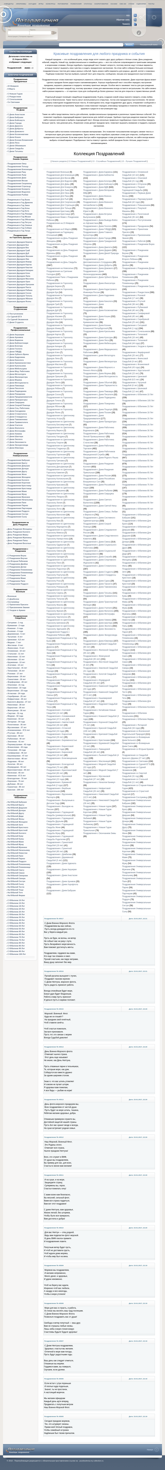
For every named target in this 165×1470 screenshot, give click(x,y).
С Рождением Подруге (18, 584)
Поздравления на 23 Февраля (60, 223)
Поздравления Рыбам (18, 195)
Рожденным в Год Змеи (19, 205)
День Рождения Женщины (20, 529)
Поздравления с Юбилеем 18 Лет (137, 412)
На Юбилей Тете (15, 893)
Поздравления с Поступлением (136, 220)
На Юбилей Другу (16, 813)
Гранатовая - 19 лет (17, 679)
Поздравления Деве (17, 178)
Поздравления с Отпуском (134, 184)
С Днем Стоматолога (17, 414)
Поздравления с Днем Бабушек (61, 890)
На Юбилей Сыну (16, 884)
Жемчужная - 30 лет (17, 710)
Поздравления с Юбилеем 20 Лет (137, 418)
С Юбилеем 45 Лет (16, 923)
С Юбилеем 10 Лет (16, 900)
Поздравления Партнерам (20, 508)
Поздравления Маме (17, 491)
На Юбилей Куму (15, 836)
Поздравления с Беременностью (61, 740)
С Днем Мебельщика (17, 369)
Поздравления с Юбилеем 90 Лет (137, 503)
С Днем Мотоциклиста (18, 383)
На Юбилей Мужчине (17, 847)
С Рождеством (14, 97)
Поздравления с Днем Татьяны (97, 593)
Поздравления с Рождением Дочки (138, 268)
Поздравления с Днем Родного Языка (100, 457)
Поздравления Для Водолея (59, 181)
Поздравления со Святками (135, 761)
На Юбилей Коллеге (17, 833)
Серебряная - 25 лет (17, 696)
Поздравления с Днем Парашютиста (100, 385)
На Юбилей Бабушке (17, 802)
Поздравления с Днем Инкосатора (99, 283)
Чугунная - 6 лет (15, 637)
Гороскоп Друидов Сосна (19, 293)
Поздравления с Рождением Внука (138, 244)
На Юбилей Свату (16, 870)
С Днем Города (15, 123)
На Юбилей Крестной (17, 830)
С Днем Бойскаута (16, 120)
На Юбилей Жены (16, 819)
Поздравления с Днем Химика (97, 620)
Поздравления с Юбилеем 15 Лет (137, 406)
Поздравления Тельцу (18, 166)
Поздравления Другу (17, 471)
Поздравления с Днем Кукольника (99, 331)
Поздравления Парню (18, 505)
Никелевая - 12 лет (16, 657)
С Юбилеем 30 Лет (16, 914)
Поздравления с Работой (133, 241)
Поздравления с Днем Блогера (97, 181)
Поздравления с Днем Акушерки (61, 869)
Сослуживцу (13, 602)
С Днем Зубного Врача (18, 354)
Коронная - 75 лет (16, 781)
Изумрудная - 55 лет (17, 767)
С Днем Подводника (17, 391)
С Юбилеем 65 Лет (16, 934)
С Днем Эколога (15, 439)
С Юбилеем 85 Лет (16, 946)
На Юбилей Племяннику (19, 864)
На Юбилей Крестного (18, 827)
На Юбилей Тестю (16, 887)
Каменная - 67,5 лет (17, 776)
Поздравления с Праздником (135, 226)
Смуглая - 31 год (15, 713)
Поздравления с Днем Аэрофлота (62, 884)
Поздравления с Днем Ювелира (98, 641)
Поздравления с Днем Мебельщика (99, 343)
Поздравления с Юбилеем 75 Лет (137, 485)
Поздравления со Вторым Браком (137, 749)
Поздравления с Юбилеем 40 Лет (137, 442)
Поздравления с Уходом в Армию (137, 346)
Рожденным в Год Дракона (20, 202)
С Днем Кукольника (17, 366)
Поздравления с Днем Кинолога (98, 301)
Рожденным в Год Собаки (20, 228)
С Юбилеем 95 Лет (16, 951)
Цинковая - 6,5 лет (16, 640)
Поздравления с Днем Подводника (99, 397)
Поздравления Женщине (19, 477)
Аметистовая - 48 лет (17, 759)
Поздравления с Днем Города (97, 238)
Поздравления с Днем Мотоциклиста (100, 376)
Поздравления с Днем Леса (96, 340)
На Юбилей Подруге (17, 861)
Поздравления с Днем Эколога (97, 626)
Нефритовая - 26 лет (17, 699)
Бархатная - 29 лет (16, 708)
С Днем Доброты (15, 129)
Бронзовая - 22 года (17, 688)
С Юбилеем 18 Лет (16, 906)
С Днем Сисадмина (16, 411)
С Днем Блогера (15, 346)
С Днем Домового (16, 131)
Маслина (21, 279)
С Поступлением (15, 314)
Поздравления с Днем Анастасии (61, 875)
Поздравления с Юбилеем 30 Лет (137, 430)
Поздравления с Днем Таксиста (97, 584)
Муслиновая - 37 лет (17, 727)
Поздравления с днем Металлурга (99, 355)
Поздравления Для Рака (57, 196)
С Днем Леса (13, 143)
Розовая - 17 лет (15, 674)
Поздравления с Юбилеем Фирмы (138, 719)
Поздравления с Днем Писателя (98, 394)
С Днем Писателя (16, 388)
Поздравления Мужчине (19, 497)
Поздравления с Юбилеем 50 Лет (137, 454)
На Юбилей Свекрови (18, 876)
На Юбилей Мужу (16, 844)
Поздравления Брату (17, 463)
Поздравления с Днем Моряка (97, 373)
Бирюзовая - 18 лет (17, 676)
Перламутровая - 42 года (19, 744)
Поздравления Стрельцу (19, 186)
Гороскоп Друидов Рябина (20, 290)
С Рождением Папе (16, 581)
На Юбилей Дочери (17, 810)
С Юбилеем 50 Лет (16, 926)
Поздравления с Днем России (97, 475)
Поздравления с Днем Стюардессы (99, 575)
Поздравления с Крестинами (96, 740)
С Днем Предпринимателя (20, 397)
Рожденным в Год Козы (19, 208)
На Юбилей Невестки (17, 853)
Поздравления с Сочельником (136, 331)
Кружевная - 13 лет (16, 662)
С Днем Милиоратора (18, 377)
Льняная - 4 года (15, 631)
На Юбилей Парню (16, 859)
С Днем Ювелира (16, 448)
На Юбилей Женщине (18, 822)
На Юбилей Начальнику (19, 850)
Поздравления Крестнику (19, 486)
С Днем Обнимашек (17, 146)
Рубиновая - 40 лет (16, 739)
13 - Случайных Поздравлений (106, 161)
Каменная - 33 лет (16, 719)
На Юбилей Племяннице (19, 867)
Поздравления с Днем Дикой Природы (101, 253)
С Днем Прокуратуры (17, 400)
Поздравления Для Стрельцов (60, 205)
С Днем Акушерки (16, 335)
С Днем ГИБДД (14, 352)
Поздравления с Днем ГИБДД (97, 229)
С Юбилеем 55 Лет (16, 929)
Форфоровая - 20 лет (17, 682)
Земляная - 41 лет (16, 742)
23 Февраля (13, 86)
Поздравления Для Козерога (59, 187)
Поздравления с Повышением (136, 205)
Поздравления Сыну (17, 517)
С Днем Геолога (15, 349)
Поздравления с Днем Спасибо (97, 557)
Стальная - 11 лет (16, 654)
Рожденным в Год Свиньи (20, 225)
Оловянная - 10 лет (16, 651)
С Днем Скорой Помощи (19, 405)
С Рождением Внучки (17, 558)
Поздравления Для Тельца (58, 208)
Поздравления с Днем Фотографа (98, 614)
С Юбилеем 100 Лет (17, 954)
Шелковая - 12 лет (16, 659)
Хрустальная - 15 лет (17, 668)
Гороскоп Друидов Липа (19, 276)
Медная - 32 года (15, 716)
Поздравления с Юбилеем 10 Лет (137, 394)
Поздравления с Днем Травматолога (100, 596)
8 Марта (11, 89)
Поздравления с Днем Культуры (98, 337)
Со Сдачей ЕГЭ (15, 317)
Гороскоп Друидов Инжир (20, 262)
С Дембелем (13, 599)
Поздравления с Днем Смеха (97, 542)
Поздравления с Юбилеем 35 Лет (137, 436)
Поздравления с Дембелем (59, 854)
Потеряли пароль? (26, 36)
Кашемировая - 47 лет (18, 756)
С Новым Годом (15, 94)
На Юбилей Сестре (16, 881)
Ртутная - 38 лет (15, 733)
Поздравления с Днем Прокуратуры (99, 421)
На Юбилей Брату (16, 805)
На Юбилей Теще (15, 890)
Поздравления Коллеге (18, 480)
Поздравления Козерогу (19, 189)
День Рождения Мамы (18, 535)
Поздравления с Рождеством (135, 292)
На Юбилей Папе (15, 856)
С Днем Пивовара (16, 386)
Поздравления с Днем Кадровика (98, 295)
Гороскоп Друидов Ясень (19, 301)
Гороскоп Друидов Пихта (19, 287)
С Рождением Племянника (20, 570)
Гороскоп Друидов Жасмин (20, 256)
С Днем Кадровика (16, 357)
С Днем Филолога (16, 428)
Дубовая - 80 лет (15, 784)
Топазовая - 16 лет (16, 671)
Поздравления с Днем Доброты (97, 265)
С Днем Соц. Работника (18, 408)
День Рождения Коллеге (19, 532)
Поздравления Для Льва (57, 190)
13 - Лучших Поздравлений (134, 161)
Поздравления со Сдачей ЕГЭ (136, 764)
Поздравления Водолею (19, 192)
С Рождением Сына (17, 575)
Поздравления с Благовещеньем (61, 758)
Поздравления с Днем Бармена (97, 172)
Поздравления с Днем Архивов (60, 881)
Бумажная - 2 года (16, 625)
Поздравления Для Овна (57, 193)
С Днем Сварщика (16, 402)
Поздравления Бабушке (19, 460)
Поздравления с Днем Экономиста (99, 629)
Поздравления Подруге (18, 511)
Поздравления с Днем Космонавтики (100, 310)
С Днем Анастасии (16, 114)
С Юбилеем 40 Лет (16, 920)
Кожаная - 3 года (15, 628)
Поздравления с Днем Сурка (96, 581)
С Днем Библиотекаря (18, 343)
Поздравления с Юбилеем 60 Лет (137, 467)
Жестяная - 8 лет (15, 645)
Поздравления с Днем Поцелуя (97, 409)
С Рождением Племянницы (20, 573)
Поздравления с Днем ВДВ (95, 187)
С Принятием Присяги (18, 605)
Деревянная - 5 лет (16, 634)
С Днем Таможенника (17, 419)
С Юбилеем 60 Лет (16, 931)
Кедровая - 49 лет (16, 761)
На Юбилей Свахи (16, 873)
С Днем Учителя (15, 425)
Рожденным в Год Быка (19, 200)
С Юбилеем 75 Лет (16, 940)
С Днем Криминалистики (19, 363)
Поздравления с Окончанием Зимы (99, 833)
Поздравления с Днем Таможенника (100, 587)
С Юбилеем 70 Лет (16, 937)
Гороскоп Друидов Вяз (18, 248)
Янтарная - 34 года (16, 722)
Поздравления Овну (17, 164)
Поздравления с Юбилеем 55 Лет (137, 460)
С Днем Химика (15, 434)
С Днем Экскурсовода (18, 445)
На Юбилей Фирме (16, 895)
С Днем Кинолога (16, 360)
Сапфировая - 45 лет (17, 753)
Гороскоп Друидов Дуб (18, 253)
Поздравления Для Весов (58, 178)
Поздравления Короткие (19, 483)
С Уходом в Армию (16, 610)
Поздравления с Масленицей (96, 761)
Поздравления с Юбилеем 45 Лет (137, 448)
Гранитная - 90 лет (16, 787)
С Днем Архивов (15, 337)
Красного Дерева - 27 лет (19, 702)
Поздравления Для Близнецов (60, 175)
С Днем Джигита (15, 126)
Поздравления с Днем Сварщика (98, 493)
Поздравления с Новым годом (97, 806)
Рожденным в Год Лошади (20, 214)
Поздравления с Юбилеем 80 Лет (137, 490)
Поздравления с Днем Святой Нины (100, 506)
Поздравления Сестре (18, 514)
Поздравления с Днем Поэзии (97, 412)
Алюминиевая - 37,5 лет (19, 730)
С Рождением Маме (17, 578)
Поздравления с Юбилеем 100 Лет (138, 400)
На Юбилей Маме (16, 842)
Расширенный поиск (148, 45)
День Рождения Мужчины (20, 538)
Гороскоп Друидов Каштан (20, 267)
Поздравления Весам (18, 181)
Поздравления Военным (57, 172)
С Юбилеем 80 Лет (16, 943)
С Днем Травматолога (18, 422)
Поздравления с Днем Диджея (97, 250)
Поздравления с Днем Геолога (97, 226)
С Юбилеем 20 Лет (16, 909)
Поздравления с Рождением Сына (138, 286)
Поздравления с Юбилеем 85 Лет (137, 496)
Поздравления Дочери (18, 469)
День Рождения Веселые (19, 543)
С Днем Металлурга (17, 374)
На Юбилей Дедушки (17, 808)
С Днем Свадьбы (16, 148)
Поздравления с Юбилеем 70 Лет (137, 478)
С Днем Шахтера (15, 436)
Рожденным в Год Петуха (19, 222)
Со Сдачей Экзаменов (18, 319)
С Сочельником (15, 99)
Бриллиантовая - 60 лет (19, 770)
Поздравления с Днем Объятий (97, 382)
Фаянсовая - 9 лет (16, 648)
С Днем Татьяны (15, 151)
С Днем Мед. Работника (19, 371)
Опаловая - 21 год (16, 685)
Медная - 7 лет (14, 642)
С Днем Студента (16, 322)
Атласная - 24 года (16, 693)
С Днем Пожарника (16, 394)
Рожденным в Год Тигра (19, 231)
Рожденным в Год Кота (18, 211)
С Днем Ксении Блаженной (20, 140)
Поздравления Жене (17, 474)
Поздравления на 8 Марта (58, 229)
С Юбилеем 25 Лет (16, 912)
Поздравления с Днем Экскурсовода (100, 635)
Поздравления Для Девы (58, 184)
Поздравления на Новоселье (59, 268)
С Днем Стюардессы (17, 417)
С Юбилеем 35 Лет (16, 917)
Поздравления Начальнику (20, 500)
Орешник (21, 284)
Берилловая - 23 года (18, 691)
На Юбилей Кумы (16, 839)
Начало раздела (59, 161)
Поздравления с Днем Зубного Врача (100, 277)
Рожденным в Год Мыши (19, 217)
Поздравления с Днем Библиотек (98, 175)
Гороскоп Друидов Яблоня (20, 299)
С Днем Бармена (15, 340)
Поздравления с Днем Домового (98, 268)
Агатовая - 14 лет (16, 665)
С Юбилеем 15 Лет (16, 903)
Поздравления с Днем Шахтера (97, 623)
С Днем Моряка (15, 380)
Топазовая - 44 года (17, 750)
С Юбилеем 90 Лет (16, 948)
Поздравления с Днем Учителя (97, 608)
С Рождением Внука (17, 556)
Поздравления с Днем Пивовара (98, 391)
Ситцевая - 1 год (15, 623)
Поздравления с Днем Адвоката (61, 863)
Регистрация (13, 36)
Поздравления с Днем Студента (98, 572)
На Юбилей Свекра (16, 878)
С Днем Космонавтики (18, 134)
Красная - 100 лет (16, 790)
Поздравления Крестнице (19, 488)
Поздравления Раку (17, 172)
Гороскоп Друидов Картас (20, 265)
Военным (12, 596)
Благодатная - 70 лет (17, 778)
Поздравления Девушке (19, 466)
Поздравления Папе (17, 503)
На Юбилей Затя (15, 825)
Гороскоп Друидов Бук (18, 245)
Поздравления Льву (17, 175)
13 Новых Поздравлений (79, 161)
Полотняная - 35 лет (17, 725)
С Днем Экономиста (17, 442)
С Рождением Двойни (18, 564)
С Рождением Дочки (17, 567)
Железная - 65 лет (16, 773)
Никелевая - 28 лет (16, 705)
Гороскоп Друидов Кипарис (20, 270)
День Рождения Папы (18, 540)
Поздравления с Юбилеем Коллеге (138, 707)
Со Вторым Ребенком (18, 561)
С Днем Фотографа (16, 431)
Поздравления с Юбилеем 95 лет (137, 509)
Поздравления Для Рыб (57, 199)
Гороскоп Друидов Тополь (20, 296)
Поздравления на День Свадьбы (61, 262)
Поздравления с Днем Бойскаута (98, 184)
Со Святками (14, 102)
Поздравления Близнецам (20, 169)
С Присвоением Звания (19, 607)
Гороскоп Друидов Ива (18, 259)
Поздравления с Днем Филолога (98, 611)
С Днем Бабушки (15, 117)
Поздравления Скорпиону (20, 183)
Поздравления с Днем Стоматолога (99, 566)
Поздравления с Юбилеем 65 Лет (137, 472)
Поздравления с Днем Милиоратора (100, 361)
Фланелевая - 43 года (18, 747)
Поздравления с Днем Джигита (97, 247)
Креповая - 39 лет (16, 736)
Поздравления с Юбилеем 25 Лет (137, 424)
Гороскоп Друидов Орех (19, 282)
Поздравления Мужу (17, 494)
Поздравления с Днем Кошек (96, 316)
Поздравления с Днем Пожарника (98, 403)
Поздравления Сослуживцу (134, 797)
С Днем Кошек (14, 137)
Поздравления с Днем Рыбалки (97, 490)
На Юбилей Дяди (16, 816)
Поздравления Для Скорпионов (61, 202)
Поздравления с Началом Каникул (99, 782)
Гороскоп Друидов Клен (19, 273)
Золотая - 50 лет (15, 764)
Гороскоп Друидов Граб (19, 250)
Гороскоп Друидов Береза (20, 242)
